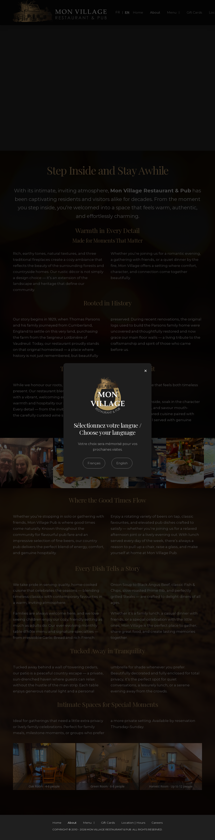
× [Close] (145, 371)
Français (94, 463)
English (122, 463)
